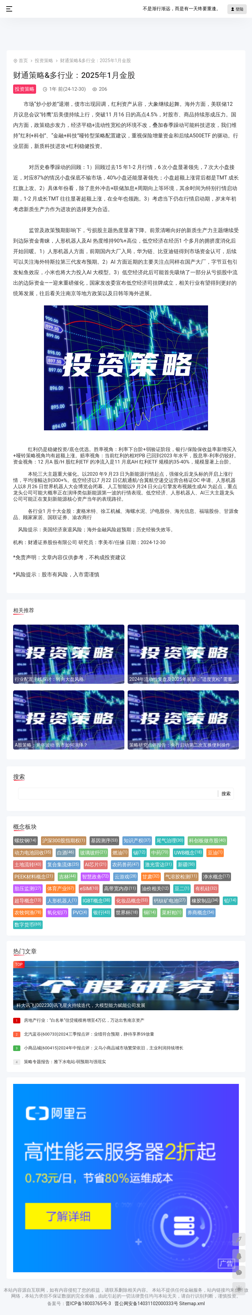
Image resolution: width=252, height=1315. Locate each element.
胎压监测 (27, 889)
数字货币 (27, 925)
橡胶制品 (205, 901)
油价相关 (155, 889)
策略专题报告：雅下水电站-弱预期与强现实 (65, 1061)
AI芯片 (96, 865)
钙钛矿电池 (170, 901)
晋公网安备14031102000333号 (146, 1303)
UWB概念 (188, 853)
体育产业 (60, 889)
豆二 (182, 889)
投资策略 (44, 60)
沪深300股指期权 (63, 841)
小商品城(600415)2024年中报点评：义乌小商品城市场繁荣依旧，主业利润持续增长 (103, 1047)
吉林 (67, 877)
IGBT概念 (96, 901)
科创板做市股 (207, 841)
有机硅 (206, 889)
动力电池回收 (32, 853)
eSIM (89, 889)
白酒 (65, 853)
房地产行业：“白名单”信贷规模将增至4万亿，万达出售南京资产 (84, 1020)
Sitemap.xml (192, 1303)
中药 (159, 853)
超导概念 (27, 901)
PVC (80, 913)
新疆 (186, 865)
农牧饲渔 (27, 913)
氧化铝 (57, 913)
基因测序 (104, 841)
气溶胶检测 (181, 877)
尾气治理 (170, 841)
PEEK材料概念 (33, 877)
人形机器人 (62, 901)
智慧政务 (95, 877)
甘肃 (150, 877)
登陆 (237, 9)
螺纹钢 (25, 841)
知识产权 (137, 841)
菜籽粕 (171, 913)
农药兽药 (125, 865)
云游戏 (125, 877)
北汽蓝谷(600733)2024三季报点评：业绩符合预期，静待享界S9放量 (89, 1034)
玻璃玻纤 (93, 853)
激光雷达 (158, 865)
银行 (101, 913)
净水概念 (216, 877)
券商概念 (200, 913)
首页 (23, 60)
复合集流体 (63, 865)
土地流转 (27, 865)
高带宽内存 (120, 889)
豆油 (215, 853)
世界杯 (127, 913)
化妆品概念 (132, 901)
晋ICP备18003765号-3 (88, 1303)
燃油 (120, 853)
